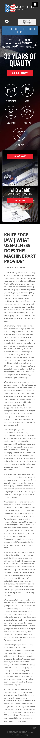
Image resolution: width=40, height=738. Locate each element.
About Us (20, 200)
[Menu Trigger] (35, 4)
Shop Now (20, 73)
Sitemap (24, 735)
